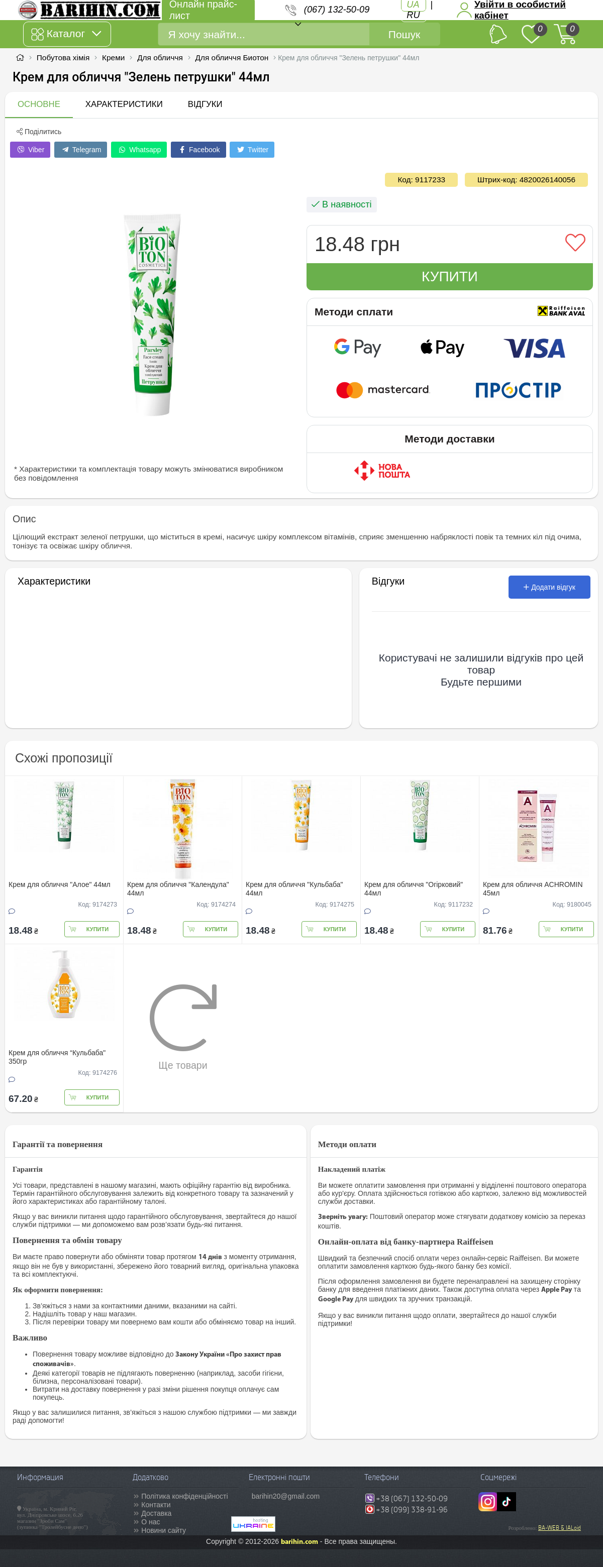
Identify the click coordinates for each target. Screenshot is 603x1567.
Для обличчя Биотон (232, 57)
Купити (450, 276)
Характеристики (124, 104)
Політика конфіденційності (184, 1496)
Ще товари (183, 1027)
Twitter (252, 150)
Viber (30, 150)
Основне (39, 104)
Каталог (66, 34)
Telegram (80, 150)
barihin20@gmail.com (286, 1496)
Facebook (198, 150)
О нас (150, 1522)
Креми (113, 57)
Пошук (404, 34)
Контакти (155, 1505)
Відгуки (205, 104)
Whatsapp (139, 150)
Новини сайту (163, 1530)
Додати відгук (549, 587)
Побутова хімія (63, 57)
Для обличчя (160, 57)
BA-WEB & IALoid (559, 1527)
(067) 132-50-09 (336, 10)
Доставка (156, 1513)
